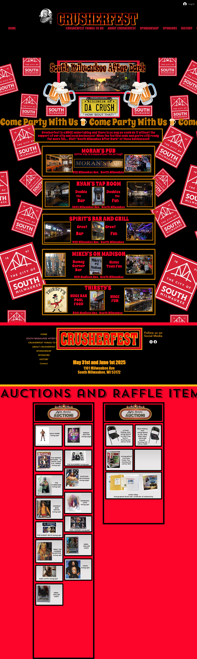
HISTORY (43, 359)
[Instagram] (151, 342)
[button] (85, 28)
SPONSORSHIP (43, 351)
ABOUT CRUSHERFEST (44, 347)
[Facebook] (155, 342)
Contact (44, 363)
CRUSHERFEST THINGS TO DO (44, 342)
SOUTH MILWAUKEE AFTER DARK (44, 338)
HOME (43, 334)
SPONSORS (44, 355)
